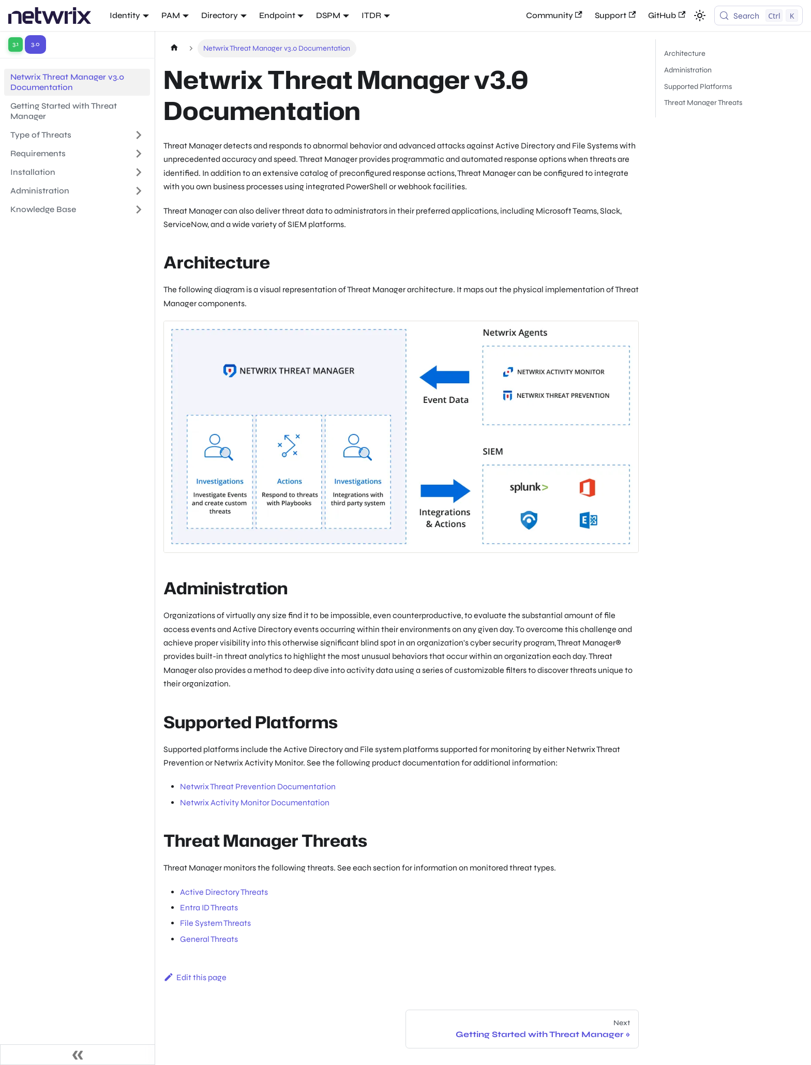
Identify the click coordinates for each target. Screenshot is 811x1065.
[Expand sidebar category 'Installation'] (138, 172)
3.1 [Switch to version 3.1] (15, 44)
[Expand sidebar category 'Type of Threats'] (138, 135)
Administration (688, 70)
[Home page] (174, 48)
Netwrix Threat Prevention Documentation (258, 786)
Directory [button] (219, 15)
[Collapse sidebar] (77, 1054)
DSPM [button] (328, 15)
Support (615, 15)
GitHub (666, 15)
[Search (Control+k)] (758, 15)
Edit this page (195, 977)
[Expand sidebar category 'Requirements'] (138, 153)
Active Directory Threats (224, 892)
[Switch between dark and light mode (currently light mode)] (700, 15)
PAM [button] (170, 15)
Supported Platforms (698, 86)
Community (554, 15)
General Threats (209, 939)
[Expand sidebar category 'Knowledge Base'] (138, 209)
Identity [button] (125, 15)
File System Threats (215, 923)
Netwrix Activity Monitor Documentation (254, 802)
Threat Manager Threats (703, 102)
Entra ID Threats (209, 907)
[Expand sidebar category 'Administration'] (138, 191)
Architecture (684, 53)
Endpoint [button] (277, 15)
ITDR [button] (371, 15)
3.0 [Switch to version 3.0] (35, 44)
